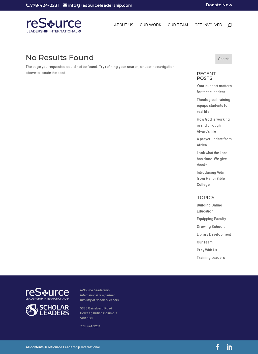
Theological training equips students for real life (213, 106)
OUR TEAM (178, 25)
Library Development (214, 234)
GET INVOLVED (208, 25)
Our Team (205, 242)
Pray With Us (207, 250)
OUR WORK (150, 25)
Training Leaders (211, 258)
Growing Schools (211, 227)
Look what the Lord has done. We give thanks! (212, 159)
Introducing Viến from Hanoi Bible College (211, 178)
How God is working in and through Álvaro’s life (213, 125)
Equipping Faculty (211, 219)
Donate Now (219, 5)
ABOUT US (123, 25)
